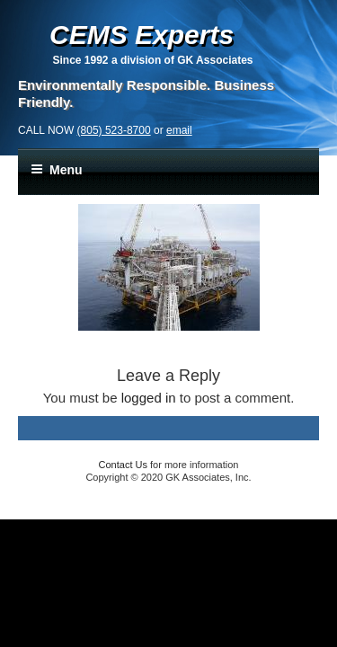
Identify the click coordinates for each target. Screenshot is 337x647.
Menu (57, 170)
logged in (148, 397)
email (179, 130)
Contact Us (123, 464)
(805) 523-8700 (114, 130)
